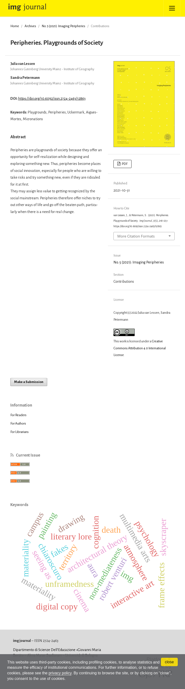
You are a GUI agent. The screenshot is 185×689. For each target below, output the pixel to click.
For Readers (18, 415)
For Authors (18, 423)
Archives (30, 26)
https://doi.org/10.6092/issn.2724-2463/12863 (52, 98)
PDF (124, 164)
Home (14, 26)
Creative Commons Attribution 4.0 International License (139, 348)
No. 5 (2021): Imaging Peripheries (63, 26)
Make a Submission (28, 382)
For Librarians (19, 432)
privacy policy (60, 673)
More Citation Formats (136, 236)
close (169, 662)
